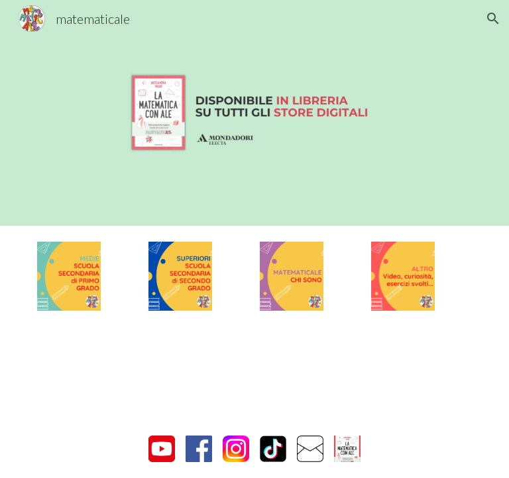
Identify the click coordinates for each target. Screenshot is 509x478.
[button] (493, 19)
